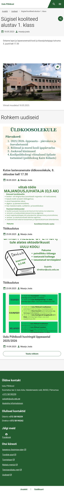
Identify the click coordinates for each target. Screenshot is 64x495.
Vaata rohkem (32, 354)
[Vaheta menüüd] (59, 4)
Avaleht (5, 11)
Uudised (14, 11)
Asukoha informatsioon (12, 403)
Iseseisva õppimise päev (13, 449)
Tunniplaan (7, 460)
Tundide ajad (8, 454)
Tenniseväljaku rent (10, 470)
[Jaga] (60, 18)
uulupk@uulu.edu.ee (11, 399)
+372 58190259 (9, 394)
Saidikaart (39, 489)
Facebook (6, 436)
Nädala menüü (8, 465)
